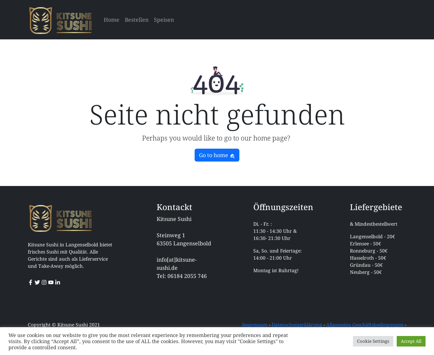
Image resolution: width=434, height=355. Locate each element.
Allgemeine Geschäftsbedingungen (364, 324)
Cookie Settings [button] (373, 341)
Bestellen (137, 19)
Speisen (164, 19)
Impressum (255, 324)
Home (111, 19)
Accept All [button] (411, 341)
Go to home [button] (217, 155)
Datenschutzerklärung (297, 324)
